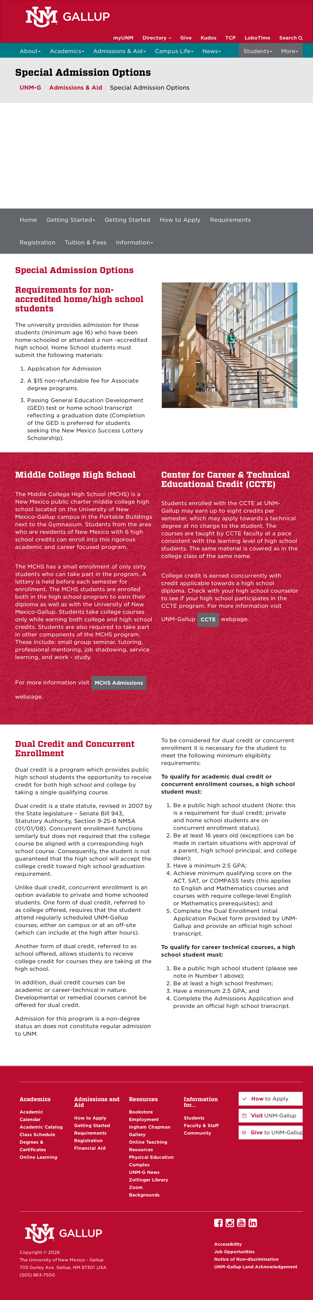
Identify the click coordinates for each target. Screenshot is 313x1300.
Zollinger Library (148, 1179)
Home (28, 219)
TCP (230, 38)
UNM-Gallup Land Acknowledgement (255, 1266)
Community (197, 1133)
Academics (67, 51)
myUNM (123, 38)
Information (134, 242)
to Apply (265, 1099)
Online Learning (38, 1157)
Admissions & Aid (119, 51)
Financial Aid (89, 1148)
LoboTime (257, 38)
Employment (144, 1119)
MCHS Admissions (119, 683)
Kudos (208, 38)
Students (257, 51)
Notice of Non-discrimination (246, 1259)
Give (186, 38)
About (30, 51)
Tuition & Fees (86, 242)
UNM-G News (144, 1172)
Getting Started (70, 219)
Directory (156, 38)
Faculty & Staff (201, 1125)
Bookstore (141, 1111)
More (289, 51)
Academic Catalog (41, 1127)
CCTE (208, 620)
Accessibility (228, 1244)
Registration (37, 242)
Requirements (230, 219)
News (211, 51)
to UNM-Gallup (272, 1133)
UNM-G (30, 87)
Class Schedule (37, 1134)
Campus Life (174, 51)
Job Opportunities (234, 1251)
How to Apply (180, 219)
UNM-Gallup (269, 1116)
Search (291, 38)
